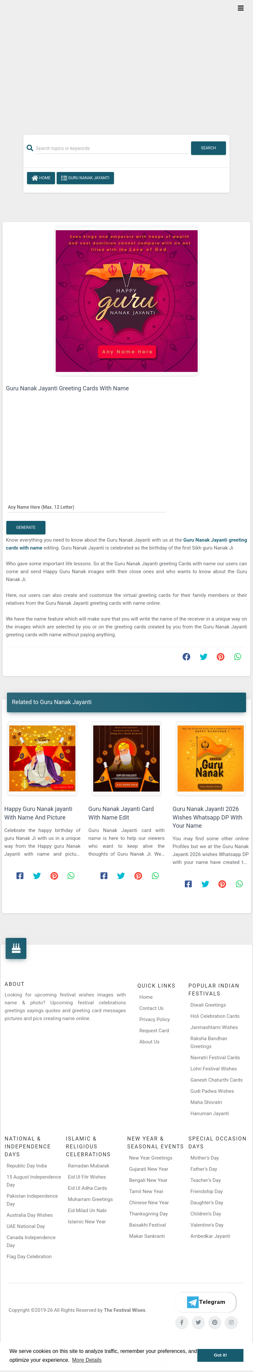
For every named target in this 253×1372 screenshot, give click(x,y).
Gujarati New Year (148, 1169)
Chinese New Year (149, 1203)
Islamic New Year (87, 1222)
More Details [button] (87, 1360)
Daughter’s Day (206, 1203)
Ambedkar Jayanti (210, 1236)
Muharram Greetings (90, 1199)
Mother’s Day (204, 1158)
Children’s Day (205, 1214)
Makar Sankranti (147, 1236)
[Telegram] (205, 1302)
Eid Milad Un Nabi (87, 1210)
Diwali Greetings (208, 1005)
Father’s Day (203, 1169)
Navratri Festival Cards (215, 1058)
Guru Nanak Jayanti (85, 178)
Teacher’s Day (205, 1180)
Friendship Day (206, 1191)
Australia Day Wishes (30, 1215)
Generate (26, 527)
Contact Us (151, 1008)
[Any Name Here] (87, 507)
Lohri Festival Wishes (213, 1069)
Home (41, 178)
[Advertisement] (126, 63)
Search (208, 148)
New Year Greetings (150, 1158)
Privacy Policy (154, 1019)
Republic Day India (27, 1166)
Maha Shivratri (206, 1102)
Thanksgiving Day (148, 1214)
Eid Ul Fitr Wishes (87, 1177)
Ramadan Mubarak (88, 1166)
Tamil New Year (146, 1191)
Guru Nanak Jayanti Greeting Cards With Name (67, 388)
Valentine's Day (206, 1225)
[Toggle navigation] (241, 8)
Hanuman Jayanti (209, 1113)
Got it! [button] (220, 1355)
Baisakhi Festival (147, 1225)
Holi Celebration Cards (214, 1016)
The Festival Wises (124, 1310)
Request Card (154, 1031)
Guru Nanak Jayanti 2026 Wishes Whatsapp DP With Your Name (207, 817)
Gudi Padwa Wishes (212, 1091)
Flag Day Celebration (29, 1257)
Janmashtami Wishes (214, 1027)
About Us (149, 1042)
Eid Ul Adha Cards (87, 1188)
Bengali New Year (148, 1180)
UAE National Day (26, 1226)
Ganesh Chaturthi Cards (216, 1080)
